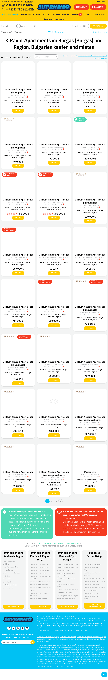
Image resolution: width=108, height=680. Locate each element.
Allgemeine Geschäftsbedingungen (48, 637)
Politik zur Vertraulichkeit (68, 637)
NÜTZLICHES (100, 14)
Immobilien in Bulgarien (92, 584)
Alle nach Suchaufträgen (94, 605)
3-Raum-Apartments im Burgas (67, 564)
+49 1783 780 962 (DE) (19, 9)
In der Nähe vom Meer (10, 567)
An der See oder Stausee (11, 573)
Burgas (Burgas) (73, 543)
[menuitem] (59, 19)
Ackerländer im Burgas (64, 593)
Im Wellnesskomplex (10, 585)
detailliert (17, 111)
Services (89, 14)
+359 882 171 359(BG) (19, 5)
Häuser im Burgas (63, 570)
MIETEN (46, 14)
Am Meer (6, 564)
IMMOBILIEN (26, 14)
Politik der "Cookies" (52, 639)
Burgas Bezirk (59, 543)
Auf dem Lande (8, 588)
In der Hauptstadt (9, 561)
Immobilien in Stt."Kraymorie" (40, 582)
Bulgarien (47, 543)
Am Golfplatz (7, 582)
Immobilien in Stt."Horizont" (39, 567)
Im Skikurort (7, 579)
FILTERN (98, 26)
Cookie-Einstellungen (66, 639)
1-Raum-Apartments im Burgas (67, 596)
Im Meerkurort (8, 570)
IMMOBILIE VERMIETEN (97, 7)
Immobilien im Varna (91, 593)
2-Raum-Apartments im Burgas (67, 567)
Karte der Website (43, 641)
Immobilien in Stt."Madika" (38, 599)
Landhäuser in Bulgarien (92, 564)
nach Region (13, 606)
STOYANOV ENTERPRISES (80, 630)
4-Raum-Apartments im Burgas (67, 590)
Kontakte (59, 19)
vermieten (96, 531)
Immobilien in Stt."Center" (38, 573)
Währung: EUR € (17, 1)
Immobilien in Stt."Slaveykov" (40, 570)
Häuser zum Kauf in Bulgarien (94, 578)
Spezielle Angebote (60, 14)
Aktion (77, 14)
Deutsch (5, 1)
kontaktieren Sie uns (39, 521)
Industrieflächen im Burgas (66, 599)
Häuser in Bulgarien (90, 590)
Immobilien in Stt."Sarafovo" (39, 564)
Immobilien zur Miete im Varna (94, 581)
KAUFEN (36, 14)
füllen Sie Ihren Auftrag (24, 525)
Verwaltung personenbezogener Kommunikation (89, 639)
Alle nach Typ (67, 606)
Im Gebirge (6, 576)
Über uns (48, 19)
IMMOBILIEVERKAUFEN (82, 7)
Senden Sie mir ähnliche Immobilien (89, 56)
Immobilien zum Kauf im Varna (94, 587)
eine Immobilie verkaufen (74, 531)
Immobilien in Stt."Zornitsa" (39, 585)
